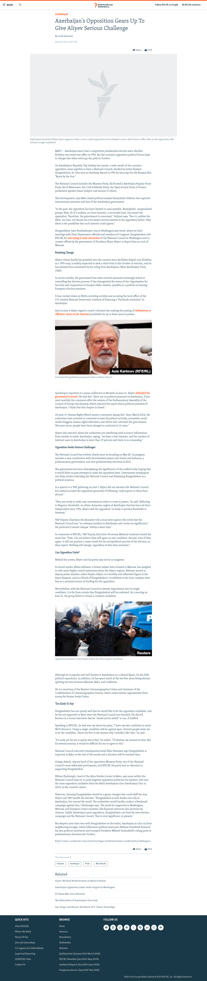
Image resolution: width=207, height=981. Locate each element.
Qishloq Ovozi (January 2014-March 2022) (79, 954)
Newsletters (65, 937)
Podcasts (63, 948)
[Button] (137, 50)
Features (63, 932)
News (62, 926)
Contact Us (20, 965)
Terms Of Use (21, 937)
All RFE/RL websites (191, 5)
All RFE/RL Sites (23, 959)
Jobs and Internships (25, 943)
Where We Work (23, 932)
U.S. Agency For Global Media (29, 948)
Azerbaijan (61, 14)
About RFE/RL (22, 926)
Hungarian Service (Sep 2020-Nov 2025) (79, 970)
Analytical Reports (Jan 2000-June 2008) (79, 965)
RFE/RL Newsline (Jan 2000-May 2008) (79, 959)
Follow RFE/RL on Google (166, 5)
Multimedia (65, 943)
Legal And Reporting (25, 954)
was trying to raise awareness (83, 238)
